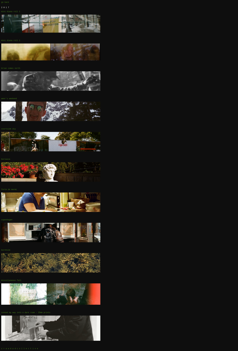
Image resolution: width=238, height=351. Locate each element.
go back (5, 2)
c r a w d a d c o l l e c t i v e (19, 349)
